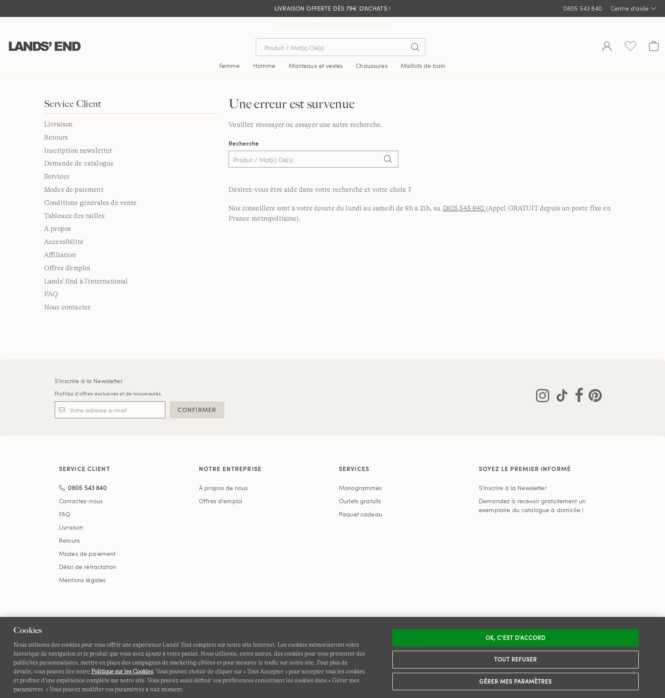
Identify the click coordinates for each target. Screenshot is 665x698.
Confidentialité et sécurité (307, 613)
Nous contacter (67, 290)
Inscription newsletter (78, 133)
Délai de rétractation (87, 550)
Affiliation (60, 238)
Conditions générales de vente (90, 186)
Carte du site (470, 613)
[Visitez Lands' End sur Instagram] (542, 380)
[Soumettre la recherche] (415, 30)
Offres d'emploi (67, 251)
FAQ (51, 277)
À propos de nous (223, 471)
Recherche (244, 126)
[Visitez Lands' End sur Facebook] (577, 380)
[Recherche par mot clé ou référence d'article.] (340, 30)
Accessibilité (64, 225)
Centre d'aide (634, 8)
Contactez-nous (81, 484)
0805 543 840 (582, 8)
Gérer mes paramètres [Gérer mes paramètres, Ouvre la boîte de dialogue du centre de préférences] (515, 681)
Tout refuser (515, 659)
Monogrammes (360, 471)
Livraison (58, 107)
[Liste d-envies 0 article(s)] (630, 30)
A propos (57, 212)
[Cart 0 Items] (654, 30)
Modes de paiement (73, 173)
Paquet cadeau (360, 497)
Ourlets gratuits (360, 484)
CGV (256, 613)
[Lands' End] (44, 30)
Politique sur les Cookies (122, 671)
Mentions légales (82, 563)
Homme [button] (264, 49)
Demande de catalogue (79, 146)
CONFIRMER (197, 393)
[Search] (388, 143)
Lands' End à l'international (86, 264)
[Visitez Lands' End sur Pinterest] (593, 380)
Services (57, 159)
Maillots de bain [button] (423, 49)
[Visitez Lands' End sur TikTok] (559, 380)
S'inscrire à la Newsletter (89, 364)
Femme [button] (229, 49)
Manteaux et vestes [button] (316, 49)
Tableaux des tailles (74, 199)
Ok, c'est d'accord (516, 637)
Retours (56, 120)
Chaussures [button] (371, 49)
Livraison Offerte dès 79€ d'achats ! (332, 8)
